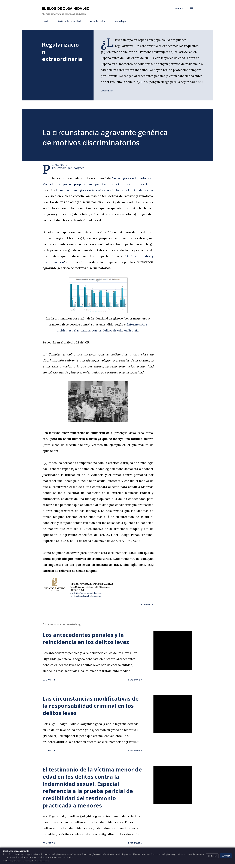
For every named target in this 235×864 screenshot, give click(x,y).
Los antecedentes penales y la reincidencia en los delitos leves (86, 638)
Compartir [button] (107, 90)
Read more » (135, 679)
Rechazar (212, 856)
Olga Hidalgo (61, 165)
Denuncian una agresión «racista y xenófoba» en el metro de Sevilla (104, 190)
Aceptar (226, 856)
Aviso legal (119, 21)
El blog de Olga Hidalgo (65, 8)
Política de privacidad (67, 21)
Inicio (45, 21)
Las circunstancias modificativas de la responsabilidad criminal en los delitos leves (91, 706)
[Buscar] (179, 8)
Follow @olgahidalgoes (68, 168)
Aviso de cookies (96, 21)
